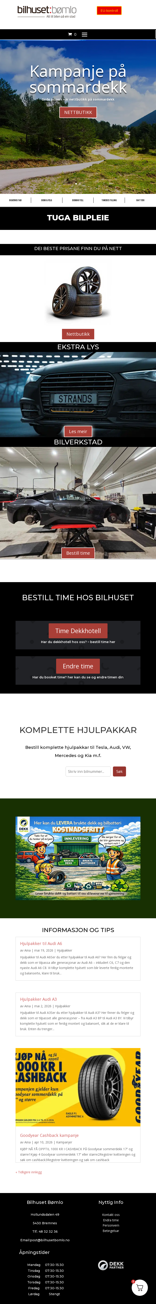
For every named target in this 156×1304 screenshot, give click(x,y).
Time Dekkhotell (78, 631)
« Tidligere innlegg (29, 1172)
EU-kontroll (109, 10)
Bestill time (78, 553)
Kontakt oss (111, 1214)
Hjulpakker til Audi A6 (41, 943)
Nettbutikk (78, 334)
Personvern (111, 1225)
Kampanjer (64, 1142)
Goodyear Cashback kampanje (49, 1135)
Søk (119, 771)
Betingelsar (111, 1231)
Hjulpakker (64, 950)
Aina (27, 950)
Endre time (78, 666)
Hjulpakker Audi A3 (38, 999)
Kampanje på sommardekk (78, 78)
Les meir (78, 431)
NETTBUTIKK (78, 112)
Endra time (111, 1220)
